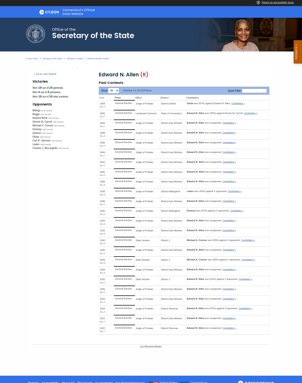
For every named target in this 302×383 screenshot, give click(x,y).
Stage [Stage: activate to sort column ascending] (118, 97)
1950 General (58, 122)
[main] (151, 197)
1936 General (46, 111)
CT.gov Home (32, 58)
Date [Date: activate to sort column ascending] (101, 97)
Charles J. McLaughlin (45, 148)
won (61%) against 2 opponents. (219, 279)
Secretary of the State (52, 58)
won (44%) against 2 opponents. (214, 191)
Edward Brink (40, 118)
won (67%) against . (216, 103)
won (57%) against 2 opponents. (215, 210)
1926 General (63, 148)
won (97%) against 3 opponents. (219, 308)
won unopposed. (211, 123)
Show (110, 90)
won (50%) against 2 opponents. (221, 259)
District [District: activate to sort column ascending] (165, 97)
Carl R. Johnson (42, 140)
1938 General (45, 144)
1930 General (53, 118)
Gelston (37, 133)
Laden (36, 144)
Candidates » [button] (238, 103)
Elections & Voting (75, 58)
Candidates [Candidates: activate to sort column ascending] (192, 97)
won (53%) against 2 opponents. (221, 240)
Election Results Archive (98, 58)
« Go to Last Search (45, 74)
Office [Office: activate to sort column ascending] (138, 97)
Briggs (36, 114)
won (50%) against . (222, 113)
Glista (36, 136)
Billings (36, 110)
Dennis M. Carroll (42, 121)
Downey (37, 129)
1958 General (45, 137)
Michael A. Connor (43, 125)
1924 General (45, 114)
